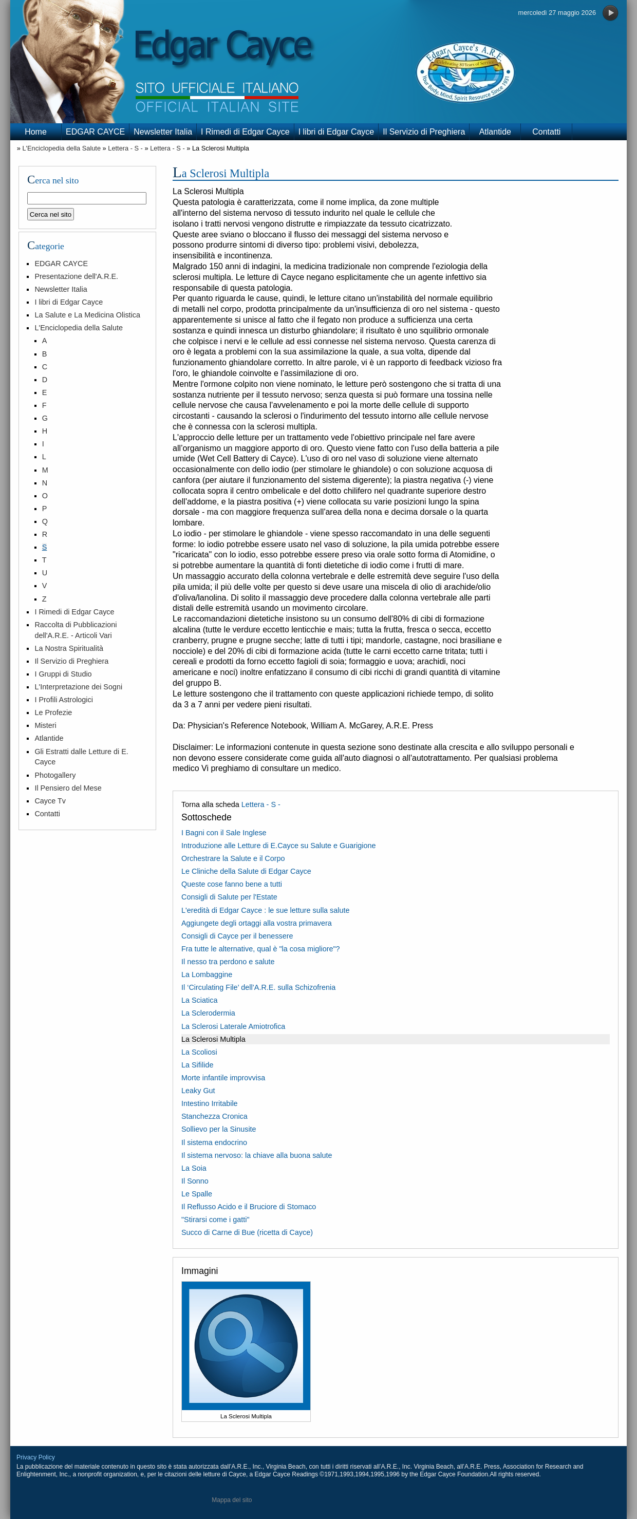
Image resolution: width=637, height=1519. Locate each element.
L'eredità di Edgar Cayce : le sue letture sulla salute (265, 910)
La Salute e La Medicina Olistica (87, 315)
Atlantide (495, 131)
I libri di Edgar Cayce (336, 131)
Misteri (45, 725)
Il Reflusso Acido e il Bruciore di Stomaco (248, 1207)
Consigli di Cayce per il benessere (237, 936)
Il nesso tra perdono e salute (228, 962)
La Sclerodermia (208, 1013)
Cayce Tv (50, 801)
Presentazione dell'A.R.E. (76, 276)
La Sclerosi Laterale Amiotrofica (233, 1026)
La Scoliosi (199, 1052)
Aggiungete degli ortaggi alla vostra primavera (256, 923)
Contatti (546, 131)
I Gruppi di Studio (62, 674)
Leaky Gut (198, 1090)
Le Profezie (53, 712)
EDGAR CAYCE (95, 131)
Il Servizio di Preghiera (424, 131)
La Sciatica (199, 1000)
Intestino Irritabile (209, 1103)
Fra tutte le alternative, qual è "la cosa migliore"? (260, 949)
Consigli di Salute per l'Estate (229, 897)
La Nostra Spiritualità (68, 648)
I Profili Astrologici (63, 700)
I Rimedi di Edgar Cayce (245, 131)
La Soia (194, 1168)
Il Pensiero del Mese (67, 788)
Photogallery (55, 775)
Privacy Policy (35, 1457)
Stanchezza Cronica (214, 1116)
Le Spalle (196, 1194)
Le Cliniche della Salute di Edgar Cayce (246, 871)
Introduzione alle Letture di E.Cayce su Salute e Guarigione (278, 845)
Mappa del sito (232, 1500)
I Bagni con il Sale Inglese (224, 833)
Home (36, 131)
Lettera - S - (125, 148)
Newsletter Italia (163, 131)
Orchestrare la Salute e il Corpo (233, 858)
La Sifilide (197, 1065)
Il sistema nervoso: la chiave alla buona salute (256, 1155)
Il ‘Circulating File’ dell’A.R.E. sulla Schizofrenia (258, 987)
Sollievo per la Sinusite (218, 1129)
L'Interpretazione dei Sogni (78, 687)
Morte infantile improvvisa (223, 1078)
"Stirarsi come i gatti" (215, 1219)
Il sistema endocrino (214, 1142)
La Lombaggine (206, 974)
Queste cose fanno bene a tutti (231, 884)
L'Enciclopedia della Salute (61, 148)
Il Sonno (195, 1181)
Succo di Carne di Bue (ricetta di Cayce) (247, 1232)
